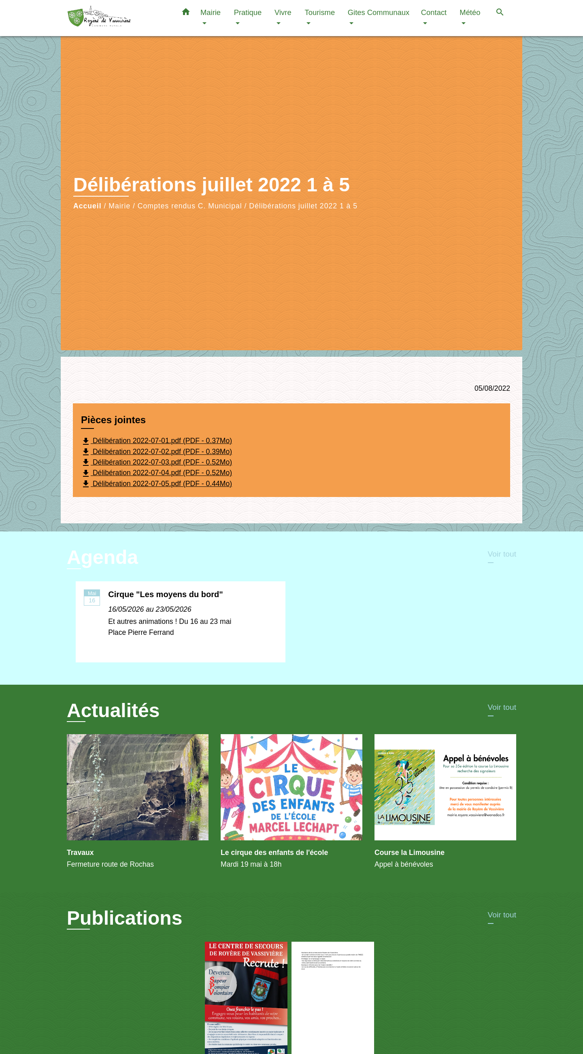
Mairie (119, 206)
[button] (185, 13)
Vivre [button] (283, 12)
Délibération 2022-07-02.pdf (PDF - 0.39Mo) (156, 452)
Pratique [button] (248, 12)
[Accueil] (117, 18)
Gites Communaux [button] (378, 12)
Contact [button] (434, 12)
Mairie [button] (210, 12)
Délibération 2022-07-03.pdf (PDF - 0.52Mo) (156, 462)
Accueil (87, 206)
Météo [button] (470, 12)
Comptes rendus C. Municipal (190, 206)
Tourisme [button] (320, 12)
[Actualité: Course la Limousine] (445, 806)
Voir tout (502, 554)
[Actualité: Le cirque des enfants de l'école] (291, 806)
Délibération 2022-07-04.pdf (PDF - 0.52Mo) (156, 473)
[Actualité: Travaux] (138, 806)
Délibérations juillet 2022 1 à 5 (303, 206)
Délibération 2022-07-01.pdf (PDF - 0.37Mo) (156, 441)
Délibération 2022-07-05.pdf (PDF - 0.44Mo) (156, 484)
